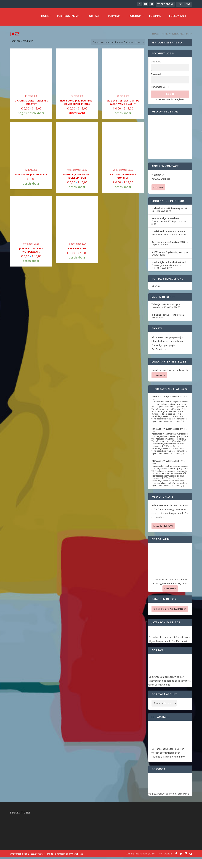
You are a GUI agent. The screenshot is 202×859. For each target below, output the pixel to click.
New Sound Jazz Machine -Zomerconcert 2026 (166, 222)
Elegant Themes (36, 856)
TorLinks (155, 18)
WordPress (77, 856)
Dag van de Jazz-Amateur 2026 (168, 244)
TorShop (134, 18)
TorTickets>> (159, 351)
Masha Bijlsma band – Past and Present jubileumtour (169, 266)
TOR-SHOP (159, 377)
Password (156, 76)
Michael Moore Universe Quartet (169, 210)
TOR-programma (68, 18)
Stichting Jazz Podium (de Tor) (141, 855)
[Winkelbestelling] (118, 44)
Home (45, 18)
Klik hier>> (182, 643)
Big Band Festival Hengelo (166, 316)
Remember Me (158, 89)
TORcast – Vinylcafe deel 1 (166, 463)
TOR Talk (93, 18)
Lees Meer (170, 590)
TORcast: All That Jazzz (171, 391)
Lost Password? (164, 101)
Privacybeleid (165, 855)
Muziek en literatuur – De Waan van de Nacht (169, 235)
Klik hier (158, 189)
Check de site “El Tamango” (169, 611)
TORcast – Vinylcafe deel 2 (166, 431)
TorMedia (114, 18)
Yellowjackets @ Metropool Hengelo (166, 308)
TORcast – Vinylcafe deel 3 (166, 398)
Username (156, 64)
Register (179, 101)
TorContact (177, 18)
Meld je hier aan (163, 527)
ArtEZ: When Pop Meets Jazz (167, 254)
